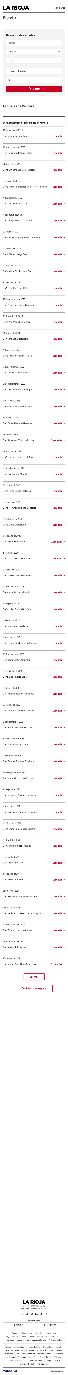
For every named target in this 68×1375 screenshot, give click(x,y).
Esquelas (9, 17)
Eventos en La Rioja (35, 1360)
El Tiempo (57, 1357)
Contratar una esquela (34, 988)
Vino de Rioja (19, 1347)
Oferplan (59, 1347)
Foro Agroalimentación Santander (50, 1354)
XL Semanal (11, 1357)
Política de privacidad (54, 1336)
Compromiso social (53, 1360)
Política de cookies (55, 1340)
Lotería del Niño (42, 1364)
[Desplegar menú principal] (63, 8)
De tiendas (9, 1350)
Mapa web (20, 1340)
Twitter (50, 1350)
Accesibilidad (51, 1333)
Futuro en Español (33, 1347)
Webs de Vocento (57, 1371)
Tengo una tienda (24, 1357)
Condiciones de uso (36, 1336)
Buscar (34, 88)
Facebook (59, 1350)
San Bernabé (41, 1350)
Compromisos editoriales (36, 1340)
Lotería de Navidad (27, 1364)
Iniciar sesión (56, 8)
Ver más (34, 977)
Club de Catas (48, 1347)
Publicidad (10, 1340)
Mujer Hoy (19, 1350)
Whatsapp (9, 1354)
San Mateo (30, 1350)
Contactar (15, 1333)
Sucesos (8, 1347)
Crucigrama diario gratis (17, 1360)
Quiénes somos (27, 1333)
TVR (17, 1354)
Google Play (50, 1325)
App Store (18, 1325)
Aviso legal (40, 1333)
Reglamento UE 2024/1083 (16, 1336)
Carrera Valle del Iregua (42, 1357)
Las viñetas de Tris (28, 1354)
